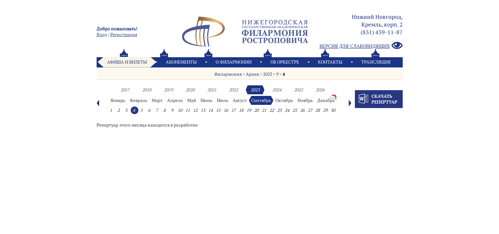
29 (325, 110)
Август (240, 100)
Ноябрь (305, 100)
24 (287, 110)
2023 (267, 74)
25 (294, 110)
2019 (168, 90)
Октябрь (284, 100)
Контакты (330, 62)
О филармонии (234, 62)
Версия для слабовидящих (361, 46)
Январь (117, 100)
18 (241, 110)
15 (218, 110)
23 (279, 110)
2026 (320, 90)
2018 (146, 90)
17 (233, 110)
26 (302, 110)
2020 (190, 90)
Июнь (206, 100)
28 (317, 110)
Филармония (228, 74)
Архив (252, 74)
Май (191, 100)
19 (248, 110)
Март (157, 100)
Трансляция (376, 62)
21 (264, 110)
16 (226, 110)
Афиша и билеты (127, 62)
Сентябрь (261, 100)
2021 (211, 90)
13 (203, 110)
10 (180, 110)
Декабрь (326, 100)
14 (210, 110)
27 (310, 110)
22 (271, 110)
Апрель (175, 100)
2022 (233, 90)
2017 (125, 90)
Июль (222, 100)
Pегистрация (123, 34)
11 (187, 110)
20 (256, 110)
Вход (102, 34)
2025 (298, 90)
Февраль (138, 100)
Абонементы (181, 62)
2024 (276, 90)
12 (195, 110)
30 (333, 110)
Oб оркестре (284, 62)
